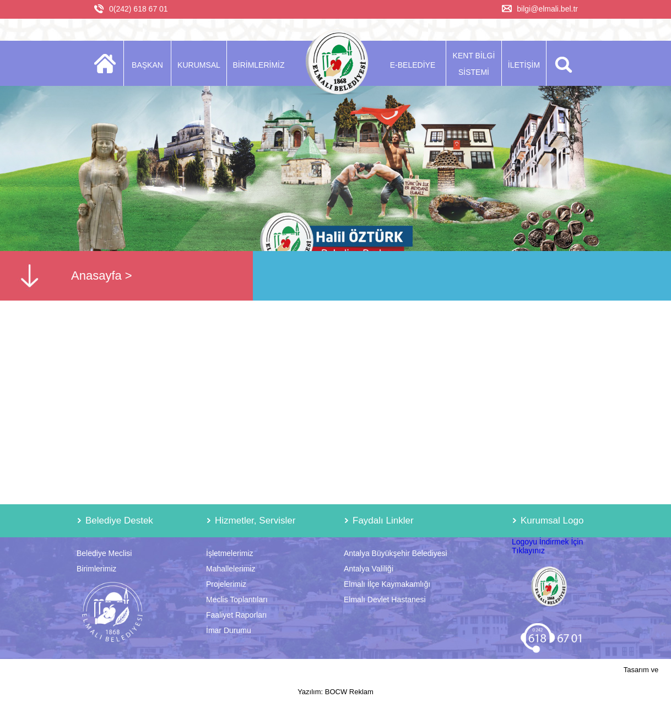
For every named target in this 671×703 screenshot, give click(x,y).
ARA (561, 63)
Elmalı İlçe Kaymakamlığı (387, 584)
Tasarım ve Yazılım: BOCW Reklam (477, 681)
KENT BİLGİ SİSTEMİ (474, 64)
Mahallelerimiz (230, 568)
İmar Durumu (228, 630)
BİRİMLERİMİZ (258, 65)
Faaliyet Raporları (236, 615)
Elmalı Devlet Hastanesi (385, 599)
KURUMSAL (198, 65)
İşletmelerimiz (229, 553)
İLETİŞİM (524, 65)
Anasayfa (96, 275)
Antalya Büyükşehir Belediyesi (395, 553)
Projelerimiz (226, 584)
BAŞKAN (147, 65)
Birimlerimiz (96, 568)
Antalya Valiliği (368, 568)
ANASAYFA (108, 63)
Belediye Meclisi (104, 553)
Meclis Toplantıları (237, 599)
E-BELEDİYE (412, 65)
